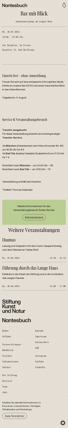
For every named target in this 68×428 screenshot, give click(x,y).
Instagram (40, 356)
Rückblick (7, 350)
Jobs (4, 392)
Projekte (7, 356)
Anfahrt (6, 367)
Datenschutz (42, 342)
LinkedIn (40, 367)
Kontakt (39, 331)
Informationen (34, 217)
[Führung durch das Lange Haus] (34, 278)
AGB (37, 348)
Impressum (40, 336)
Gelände (6, 336)
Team (4, 387)
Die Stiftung (9, 375)
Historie (7, 381)
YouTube (39, 361)
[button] (63, 423)
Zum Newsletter (14, 416)
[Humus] (34, 250)
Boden (5, 331)
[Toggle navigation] (64, 5)
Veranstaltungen (11, 344)
